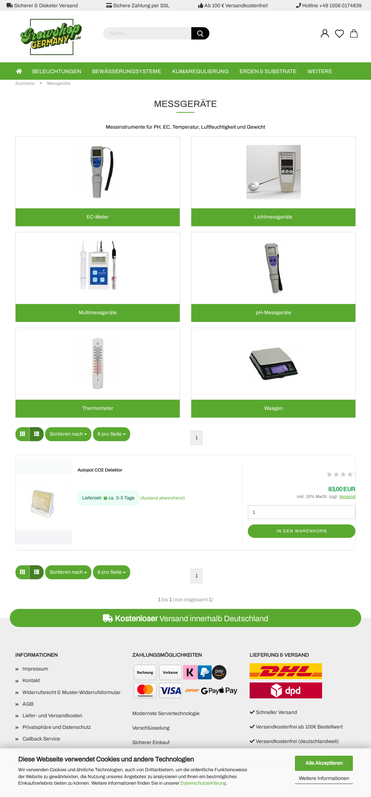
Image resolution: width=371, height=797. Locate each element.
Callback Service (41, 740)
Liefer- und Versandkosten (52, 716)
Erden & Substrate (268, 71)
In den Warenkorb (301, 532)
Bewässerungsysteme (126, 71)
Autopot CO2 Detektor (100, 471)
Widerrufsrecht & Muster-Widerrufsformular (71, 693)
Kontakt (31, 681)
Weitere (320, 71)
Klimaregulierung (200, 71)
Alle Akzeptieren (324, 763)
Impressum (35, 670)
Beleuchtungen (56, 71)
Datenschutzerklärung (203, 783)
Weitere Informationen (324, 778)
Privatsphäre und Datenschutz (56, 728)
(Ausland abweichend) (162, 499)
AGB (28, 705)
